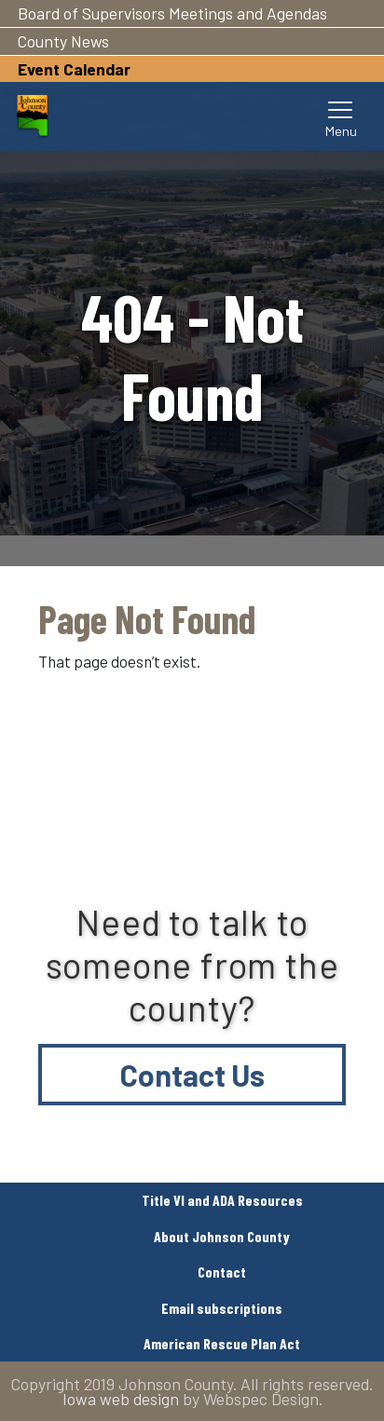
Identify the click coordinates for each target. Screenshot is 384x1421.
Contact (222, 1271)
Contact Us (192, 1074)
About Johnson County (222, 1236)
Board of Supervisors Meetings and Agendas (172, 13)
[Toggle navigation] (341, 116)
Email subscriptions (221, 1308)
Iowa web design (120, 1398)
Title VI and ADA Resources (222, 1200)
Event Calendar (74, 69)
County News (63, 41)
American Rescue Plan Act (222, 1343)
